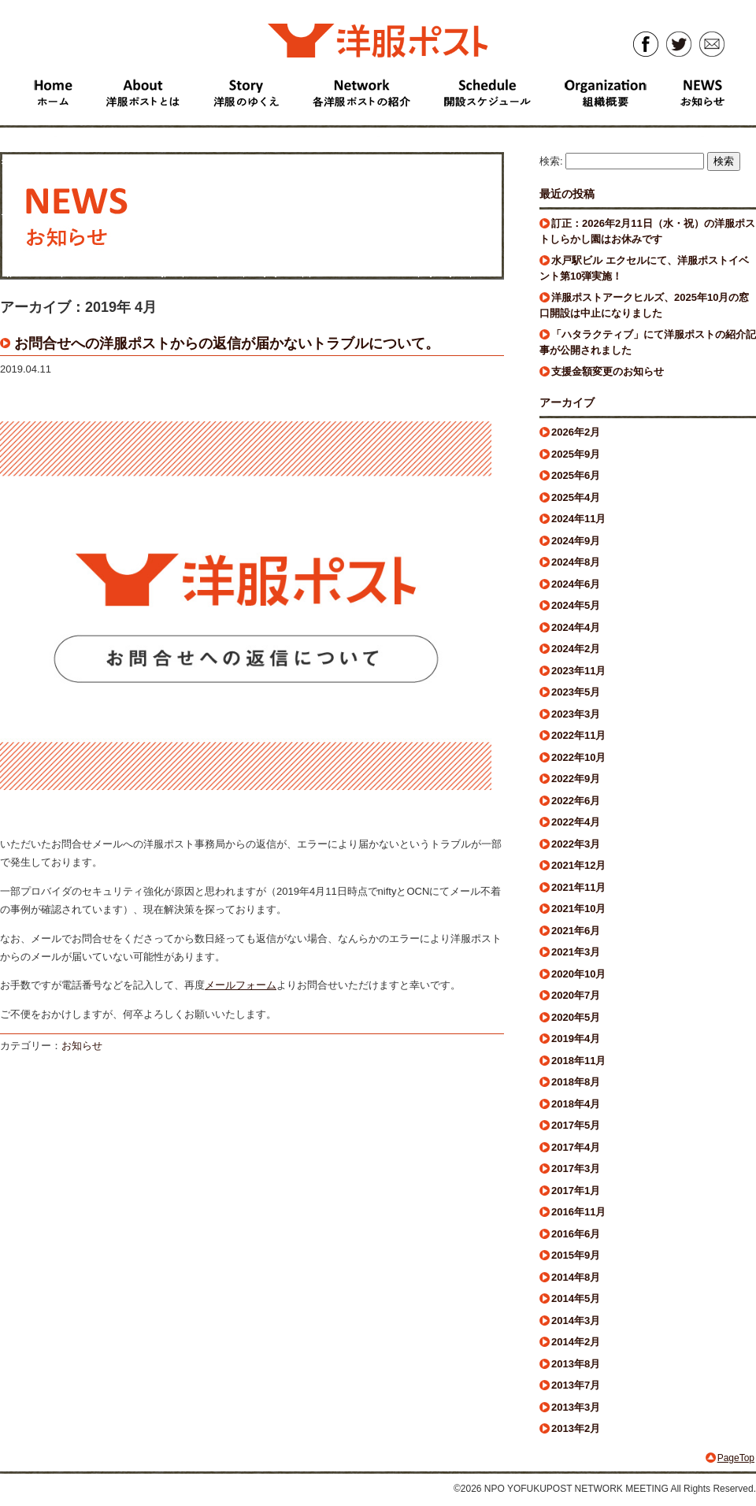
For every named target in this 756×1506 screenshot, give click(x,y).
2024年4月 (575, 627)
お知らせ (81, 1046)
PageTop (735, 1457)
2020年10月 (578, 974)
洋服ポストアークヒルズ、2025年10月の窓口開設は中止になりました (644, 305)
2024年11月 (578, 519)
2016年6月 (575, 1234)
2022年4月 (575, 822)
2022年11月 (578, 735)
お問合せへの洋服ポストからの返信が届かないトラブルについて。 (226, 343)
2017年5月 (575, 1125)
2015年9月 (575, 1255)
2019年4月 (575, 1038)
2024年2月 (575, 649)
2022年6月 (575, 801)
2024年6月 (575, 584)
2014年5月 (575, 1298)
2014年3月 (575, 1320)
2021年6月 (575, 931)
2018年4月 (575, 1104)
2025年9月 (575, 454)
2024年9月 (575, 541)
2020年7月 (575, 995)
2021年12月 (578, 865)
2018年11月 (578, 1060)
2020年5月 (575, 1017)
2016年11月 (578, 1212)
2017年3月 (575, 1168)
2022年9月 (575, 779)
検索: (551, 161)
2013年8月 (575, 1364)
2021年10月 (578, 908)
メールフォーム (240, 985)
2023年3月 (575, 714)
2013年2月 (575, 1428)
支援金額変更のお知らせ (607, 371)
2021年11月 (578, 887)
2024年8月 (575, 562)
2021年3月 (575, 952)
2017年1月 (575, 1190)
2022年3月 (575, 844)
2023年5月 (575, 692)
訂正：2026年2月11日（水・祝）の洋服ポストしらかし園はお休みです (647, 231)
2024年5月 (575, 605)
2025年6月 (575, 475)
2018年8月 (575, 1082)
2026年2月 (575, 432)
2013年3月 (575, 1407)
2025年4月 (575, 497)
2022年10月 (578, 757)
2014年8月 (575, 1277)
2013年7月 (575, 1385)
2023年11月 (578, 671)
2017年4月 (575, 1147)
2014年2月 (575, 1342)
